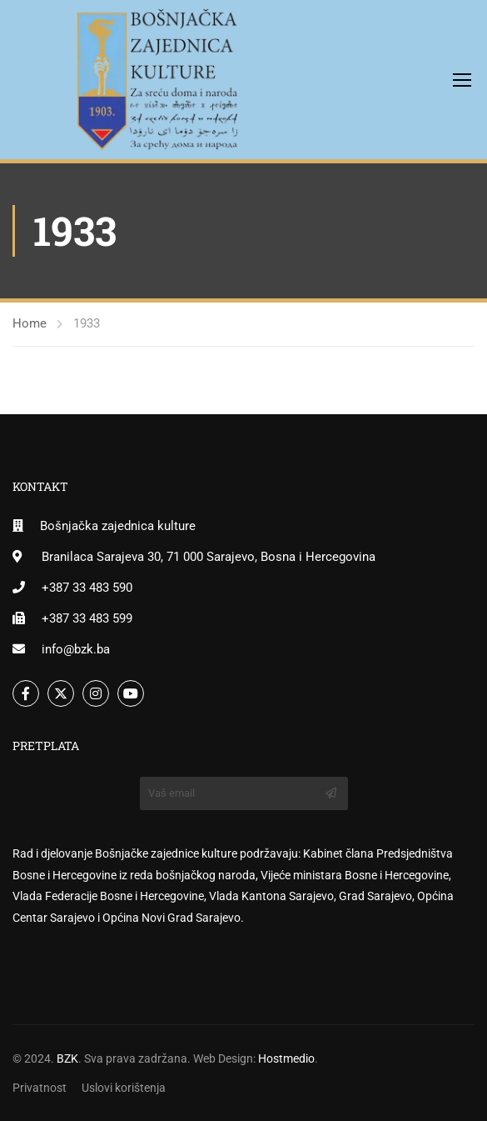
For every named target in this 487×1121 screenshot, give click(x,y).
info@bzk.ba (76, 649)
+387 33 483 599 (87, 618)
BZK (67, 1058)
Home (29, 323)
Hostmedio (286, 1058)
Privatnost (39, 1087)
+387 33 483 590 (87, 587)
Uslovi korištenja (124, 1087)
